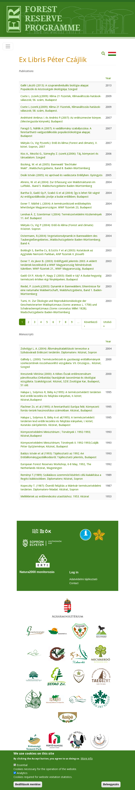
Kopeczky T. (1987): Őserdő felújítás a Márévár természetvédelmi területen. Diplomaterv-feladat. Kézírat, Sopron (60, 487)
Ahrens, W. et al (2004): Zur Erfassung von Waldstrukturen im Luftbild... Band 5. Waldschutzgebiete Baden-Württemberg (57, 184)
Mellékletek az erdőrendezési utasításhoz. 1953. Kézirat (54, 496)
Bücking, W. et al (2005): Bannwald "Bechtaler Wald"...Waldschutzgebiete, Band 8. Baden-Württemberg (55, 166)
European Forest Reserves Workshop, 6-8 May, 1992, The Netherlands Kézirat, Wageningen (55, 466)
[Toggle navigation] (8, 46)
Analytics (22, 773)
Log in (73, 572)
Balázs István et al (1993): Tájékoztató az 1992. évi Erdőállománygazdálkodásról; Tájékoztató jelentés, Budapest (58, 455)
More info (87, 758)
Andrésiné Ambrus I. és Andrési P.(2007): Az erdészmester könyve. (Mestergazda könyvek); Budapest (60, 119)
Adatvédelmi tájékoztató (83, 579)
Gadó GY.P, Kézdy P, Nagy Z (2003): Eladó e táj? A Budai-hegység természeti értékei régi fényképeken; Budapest (61, 277)
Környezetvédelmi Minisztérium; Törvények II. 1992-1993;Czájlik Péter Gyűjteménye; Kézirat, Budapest (59, 444)
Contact (73, 583)
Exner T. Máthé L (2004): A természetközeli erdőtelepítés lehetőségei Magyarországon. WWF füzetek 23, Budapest (56, 205)
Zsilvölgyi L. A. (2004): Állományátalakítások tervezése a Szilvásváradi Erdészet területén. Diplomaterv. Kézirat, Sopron (58, 350)
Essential (22, 765)
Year (108, 78)
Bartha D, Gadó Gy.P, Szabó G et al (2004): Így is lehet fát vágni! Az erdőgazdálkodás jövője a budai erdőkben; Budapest (60, 194)
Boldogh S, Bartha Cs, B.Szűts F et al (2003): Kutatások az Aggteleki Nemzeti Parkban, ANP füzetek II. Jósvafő (56, 252)
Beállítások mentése (28, 784)
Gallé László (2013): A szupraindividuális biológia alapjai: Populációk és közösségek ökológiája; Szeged (54, 87)
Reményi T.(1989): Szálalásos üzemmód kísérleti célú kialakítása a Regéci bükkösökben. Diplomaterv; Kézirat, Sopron (60, 476)
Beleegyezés (111, 784)
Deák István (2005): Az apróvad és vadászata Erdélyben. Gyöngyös (61, 175)
